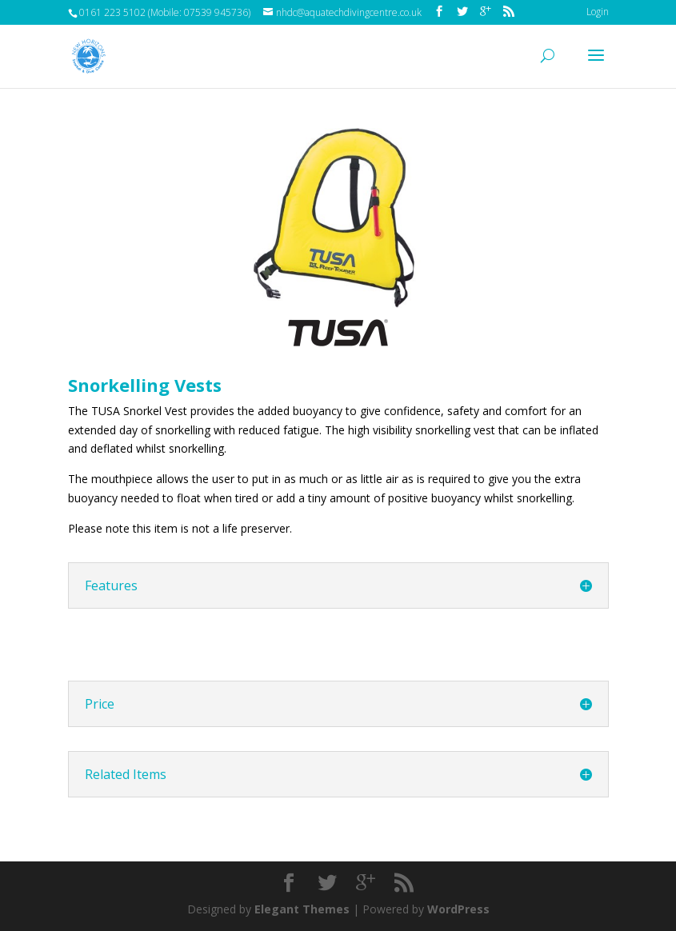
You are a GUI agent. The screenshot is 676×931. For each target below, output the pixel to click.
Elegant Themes (302, 909)
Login (597, 11)
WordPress (458, 909)
